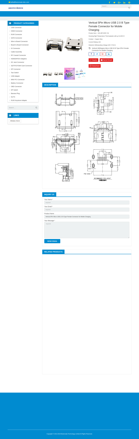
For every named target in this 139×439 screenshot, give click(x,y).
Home (36, 26)
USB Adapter (15, 87)
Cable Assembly (16, 63)
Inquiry (93, 71)
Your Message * (49, 233)
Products (43, 26)
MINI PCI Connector (18, 91)
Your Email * (48, 218)
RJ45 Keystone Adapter (19, 112)
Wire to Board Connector (19, 53)
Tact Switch (15, 84)
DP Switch (14, 101)
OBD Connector (16, 98)
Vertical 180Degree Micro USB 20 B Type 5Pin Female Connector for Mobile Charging (110, 60)
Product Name (49, 226)
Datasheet (95, 77)
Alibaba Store (15, 132)
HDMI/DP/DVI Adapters (19, 70)
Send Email (106, 71)
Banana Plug (15, 105)
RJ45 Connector (16, 46)
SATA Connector (16, 49)
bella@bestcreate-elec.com (20, 2)
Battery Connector (17, 94)
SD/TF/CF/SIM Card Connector (21, 77)
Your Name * (48, 211)
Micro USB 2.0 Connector (68, 26)
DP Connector (16, 80)
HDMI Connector (16, 42)
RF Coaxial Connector (18, 66)
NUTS (13, 108)
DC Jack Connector (17, 73)
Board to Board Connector (20, 56)
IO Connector (15, 59)
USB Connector (53, 26)
